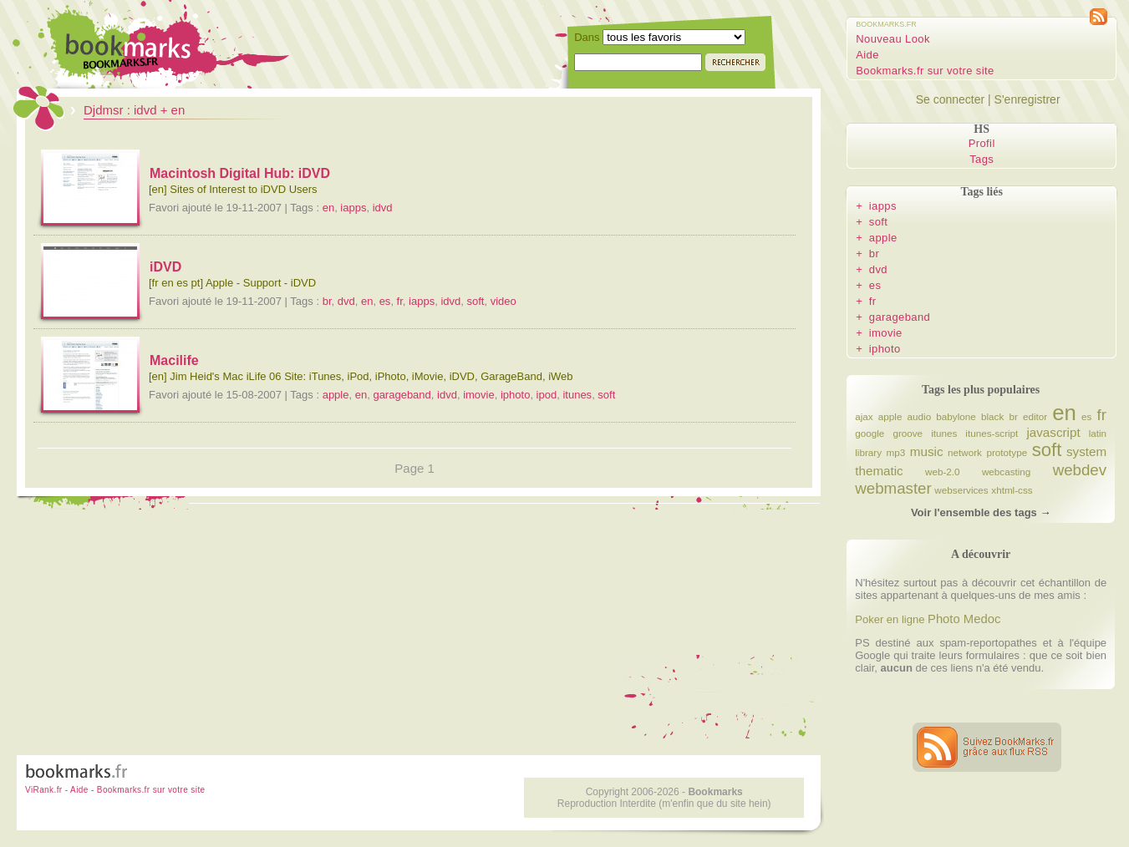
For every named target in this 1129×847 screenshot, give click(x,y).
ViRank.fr (44, 789)
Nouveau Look (893, 39)
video (503, 301)
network (965, 452)
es (385, 301)
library (868, 452)
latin (1097, 433)
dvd (346, 301)
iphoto (515, 394)
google (869, 433)
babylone (955, 416)
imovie (479, 394)
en (328, 207)
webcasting (1006, 471)
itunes (577, 394)
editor (1035, 416)
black (992, 416)
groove (908, 433)
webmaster (893, 488)
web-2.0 (942, 471)
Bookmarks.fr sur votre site (925, 70)
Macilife (174, 360)
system (1086, 451)
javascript (1053, 432)
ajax (863, 416)
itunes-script (991, 433)
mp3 (896, 452)
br (327, 301)
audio (920, 416)
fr (400, 301)
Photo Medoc (964, 619)
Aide (867, 54)
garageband (401, 394)
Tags (981, 159)
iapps (353, 207)
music (926, 451)
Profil (982, 143)
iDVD (165, 267)
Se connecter (950, 99)
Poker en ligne (889, 619)
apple (336, 394)
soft (475, 301)
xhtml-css (1011, 489)
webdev (1079, 470)
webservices (961, 489)
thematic (879, 471)
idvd (383, 207)
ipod (547, 394)
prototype (1006, 452)
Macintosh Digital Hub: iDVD (240, 173)
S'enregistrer (1027, 99)
